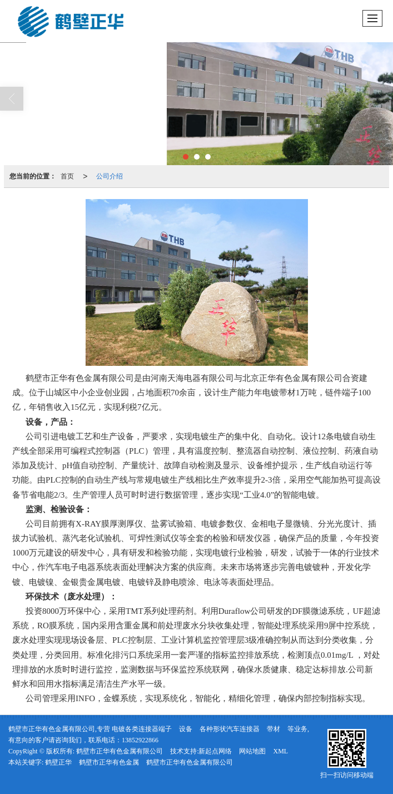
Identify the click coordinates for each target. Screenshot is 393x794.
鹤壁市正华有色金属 (109, 762)
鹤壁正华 (58, 762)
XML (280, 751)
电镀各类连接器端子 (142, 729)
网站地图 (252, 751)
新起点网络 (215, 751)
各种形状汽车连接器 (230, 729)
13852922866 (140, 740)
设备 (185, 729)
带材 (273, 729)
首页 (67, 176)
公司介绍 (109, 176)
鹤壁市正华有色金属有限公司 (119, 751)
